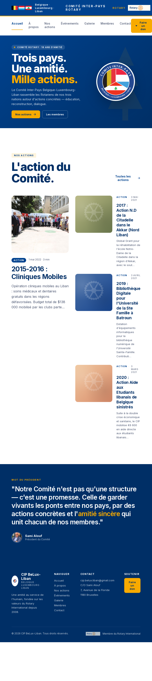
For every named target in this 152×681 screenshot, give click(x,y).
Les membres (55, 114)
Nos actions (25, 114)
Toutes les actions (127, 178)
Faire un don (141, 26)
